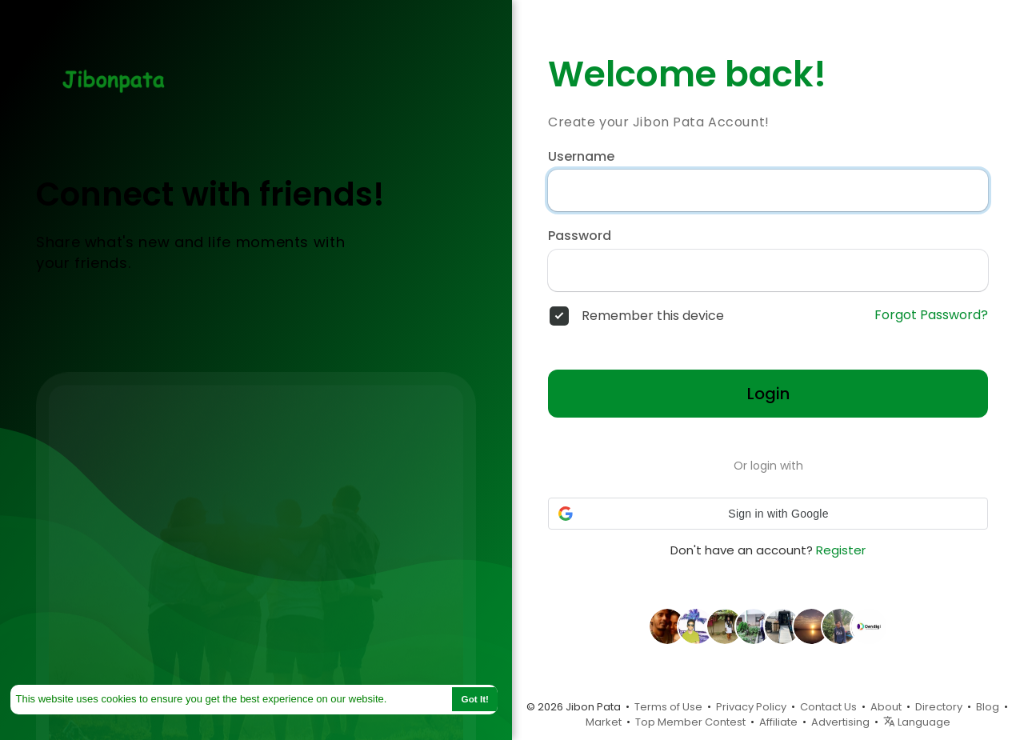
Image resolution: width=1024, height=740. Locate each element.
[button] (768, 514)
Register (841, 550)
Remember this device (653, 316)
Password (579, 236)
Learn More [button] (418, 699)
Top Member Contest (690, 722)
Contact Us (828, 706)
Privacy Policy (751, 706)
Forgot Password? (931, 315)
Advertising (840, 722)
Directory (938, 706)
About (886, 706)
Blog (987, 706)
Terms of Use (668, 706)
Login (768, 393)
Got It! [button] (475, 699)
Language (916, 722)
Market (604, 722)
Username (581, 157)
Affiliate (778, 722)
